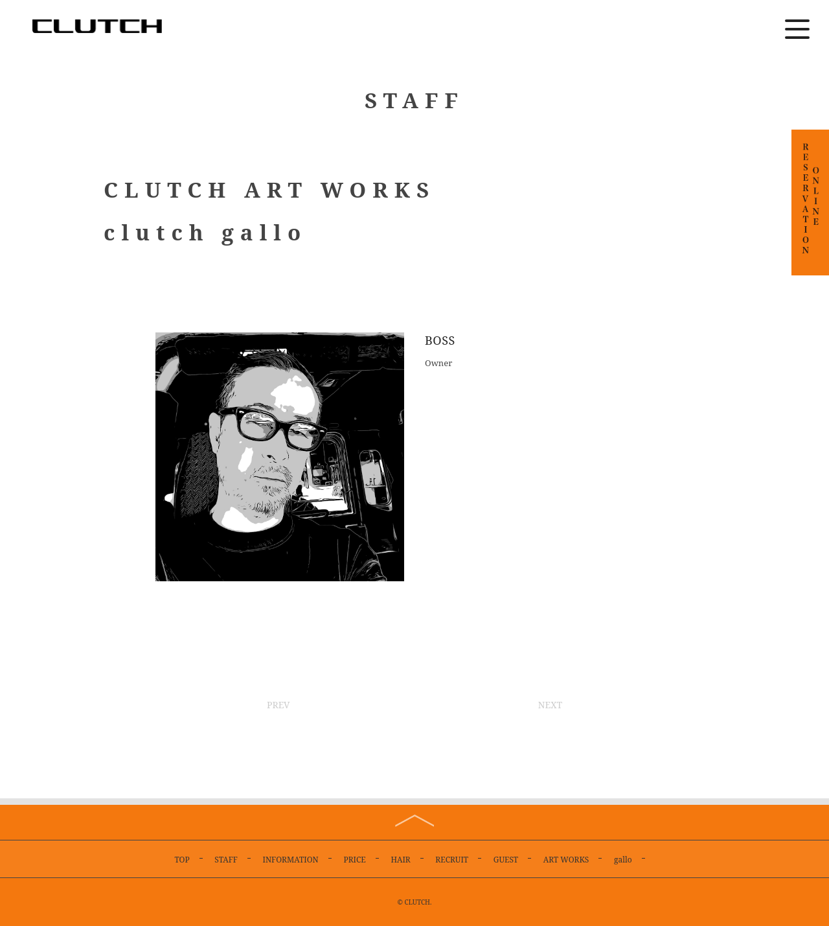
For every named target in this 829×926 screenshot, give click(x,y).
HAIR (400, 859)
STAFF (226, 859)
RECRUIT (451, 859)
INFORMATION (291, 859)
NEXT (550, 705)
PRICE (354, 859)
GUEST (506, 859)
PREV (278, 705)
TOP (181, 859)
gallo (623, 859)
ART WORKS (566, 859)
